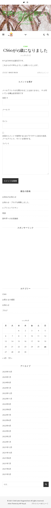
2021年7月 (6, 463)
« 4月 (4, 358)
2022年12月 (7, 393)
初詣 (4, 213)
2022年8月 (6, 409)
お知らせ (5, 305)
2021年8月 (6, 458)
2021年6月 (6, 469)
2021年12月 (7, 447)
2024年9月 (6, 382)
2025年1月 (6, 377)
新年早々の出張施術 (10, 218)
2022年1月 (6, 442)
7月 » (10, 358)
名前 (5, 98)
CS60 (25, 46)
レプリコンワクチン (10, 207)
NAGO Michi (13, 72)
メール (6, 109)
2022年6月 (6, 420)
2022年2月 (6, 436)
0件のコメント (43, 72)
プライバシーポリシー (39, 503)
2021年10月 (7, 452)
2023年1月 (6, 388)
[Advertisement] (25, 256)
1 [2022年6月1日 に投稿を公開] (18, 330)
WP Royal (22, 503)
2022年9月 (6, 404)
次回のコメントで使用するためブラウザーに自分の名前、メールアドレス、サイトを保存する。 (25, 137)
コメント (5, 143)
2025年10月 (7, 371)
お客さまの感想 (8, 299)
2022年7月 (6, 415)
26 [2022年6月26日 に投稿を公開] (45, 347)
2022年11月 (7, 398)
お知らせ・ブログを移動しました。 (16, 202)
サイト (5, 121)
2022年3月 (6, 431)
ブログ (5, 310)
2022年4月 (6, 425)
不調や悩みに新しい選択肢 (25, 16)
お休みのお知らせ (9, 197)
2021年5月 (6, 474)
